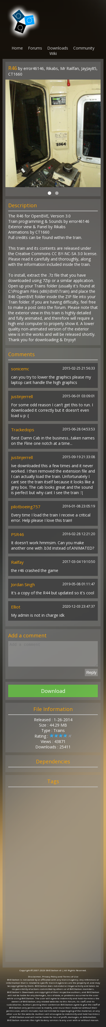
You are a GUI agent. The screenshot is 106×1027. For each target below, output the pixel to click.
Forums (35, 48)
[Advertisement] (53, 881)
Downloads (57, 48)
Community (83, 48)
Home (17, 48)
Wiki (53, 53)
